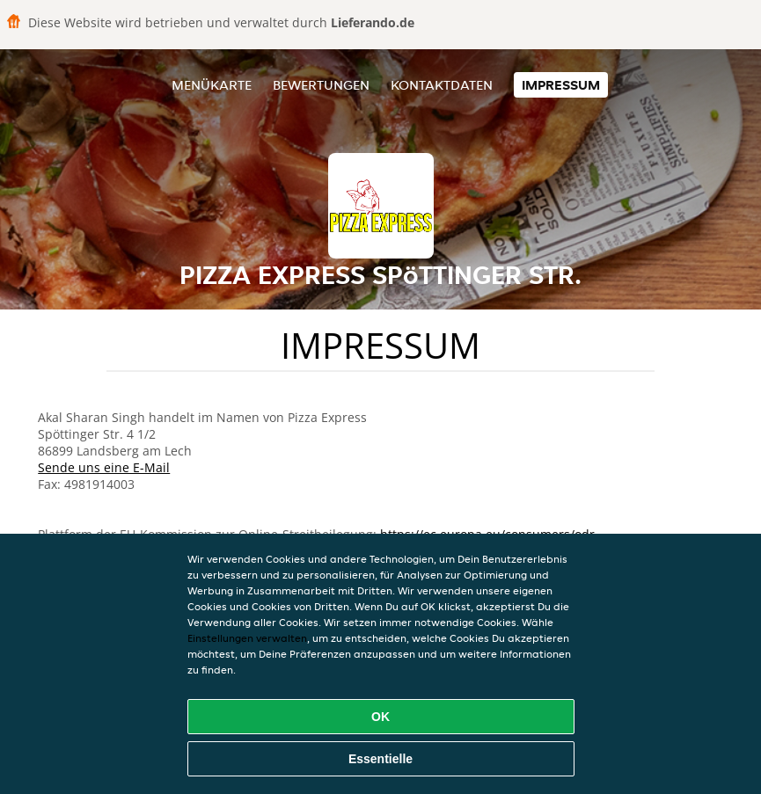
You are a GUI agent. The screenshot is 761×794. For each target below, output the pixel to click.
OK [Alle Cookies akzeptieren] (380, 717)
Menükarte (212, 85)
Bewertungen (321, 85)
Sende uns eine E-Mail (104, 467)
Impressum (561, 85)
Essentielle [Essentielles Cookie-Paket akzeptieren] (380, 759)
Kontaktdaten (442, 85)
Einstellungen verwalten (247, 638)
